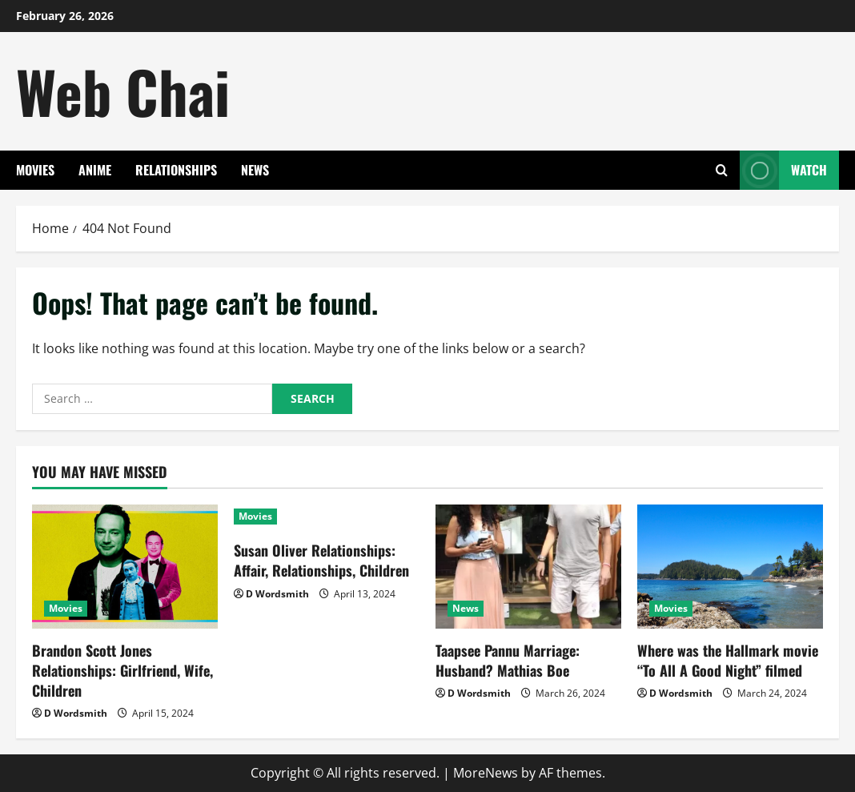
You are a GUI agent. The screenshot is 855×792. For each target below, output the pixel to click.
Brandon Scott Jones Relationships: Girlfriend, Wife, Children (122, 670)
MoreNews (485, 773)
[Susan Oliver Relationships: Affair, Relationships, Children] (326, 517)
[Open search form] (722, 170)
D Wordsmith (75, 713)
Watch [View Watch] (783, 170)
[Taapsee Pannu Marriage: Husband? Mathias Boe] (528, 567)
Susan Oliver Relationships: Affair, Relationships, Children (321, 560)
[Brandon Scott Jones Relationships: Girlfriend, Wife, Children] (125, 567)
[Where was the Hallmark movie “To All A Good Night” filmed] (730, 567)
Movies (35, 169)
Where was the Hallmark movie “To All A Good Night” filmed (727, 660)
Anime (94, 169)
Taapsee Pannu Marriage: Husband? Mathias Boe (508, 660)
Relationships (176, 169)
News (255, 169)
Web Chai (123, 91)
